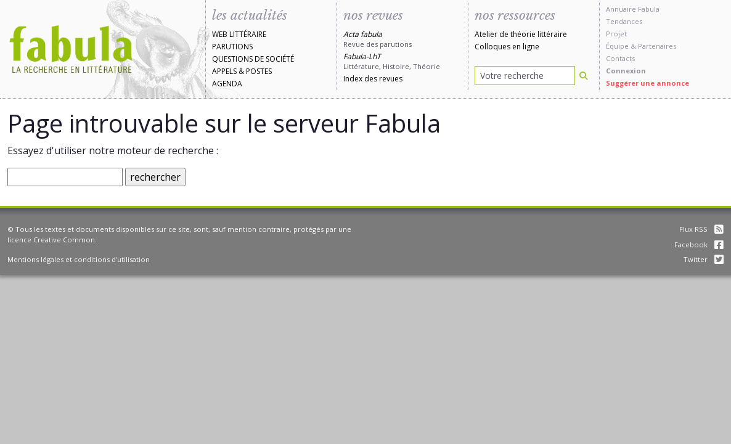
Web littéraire (239, 34)
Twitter (704, 259)
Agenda (227, 83)
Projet (616, 33)
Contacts (620, 58)
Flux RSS (701, 229)
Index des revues (372, 78)
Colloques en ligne (507, 46)
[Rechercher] (583, 75)
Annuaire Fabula (633, 9)
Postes (259, 71)
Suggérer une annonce (647, 83)
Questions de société (253, 59)
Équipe (617, 46)
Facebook (699, 244)
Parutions (232, 46)
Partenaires (657, 46)
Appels (224, 71)
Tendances (624, 21)
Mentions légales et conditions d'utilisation (78, 259)
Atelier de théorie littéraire (521, 34)
